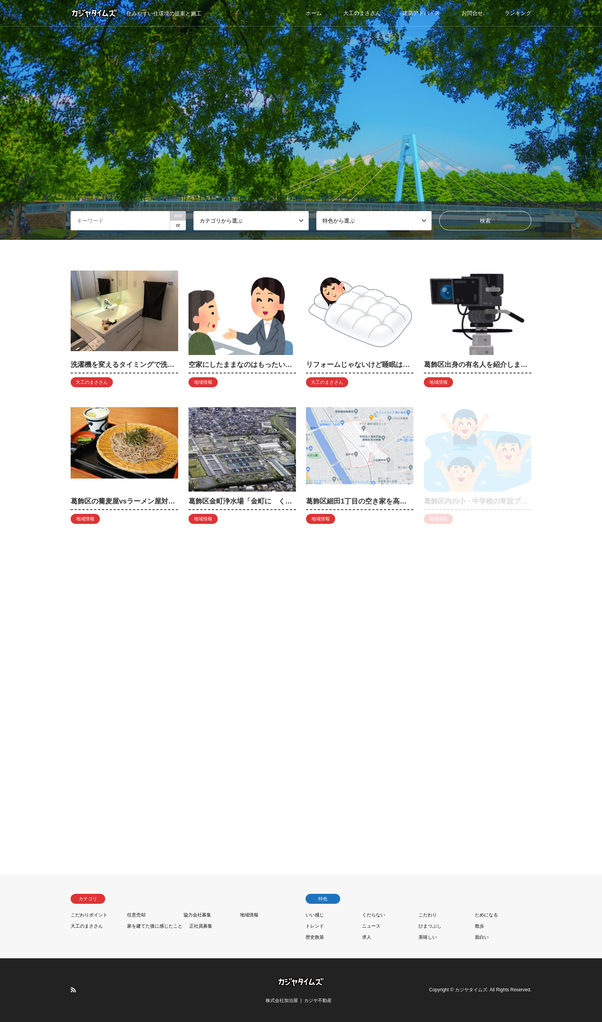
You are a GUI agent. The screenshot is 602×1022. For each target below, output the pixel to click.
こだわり (427, 915)
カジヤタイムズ (471, 989)
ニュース (371, 926)
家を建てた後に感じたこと (154, 926)
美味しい (427, 937)
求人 (366, 937)
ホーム (314, 13)
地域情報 (249, 915)
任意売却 (136, 915)
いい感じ (315, 915)
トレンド (315, 926)
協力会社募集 (197, 915)
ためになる (486, 915)
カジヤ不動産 (318, 1000)
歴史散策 (315, 937)
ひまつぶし (430, 926)
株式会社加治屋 (282, 1000)
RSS (73, 989)
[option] (301, 120)
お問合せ (472, 13)
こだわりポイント (89, 915)
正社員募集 (200, 926)
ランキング (517, 13)
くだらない (373, 915)
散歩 (479, 926)
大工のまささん (362, 13)
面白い (482, 937)
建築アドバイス (421, 13)
